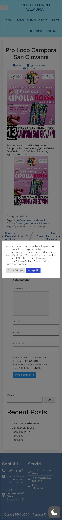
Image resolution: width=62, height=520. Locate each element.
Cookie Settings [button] (15, 270)
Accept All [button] (33, 270)
